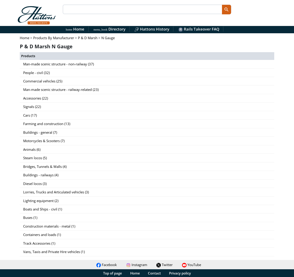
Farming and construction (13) (46, 123)
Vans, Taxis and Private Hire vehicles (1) (54, 251)
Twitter (164, 264)
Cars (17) (30, 115)
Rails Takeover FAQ (198, 29)
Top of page (112, 273)
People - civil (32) (36, 72)
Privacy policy (180, 273)
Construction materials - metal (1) (49, 226)
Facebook (106, 264)
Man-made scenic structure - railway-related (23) (61, 89)
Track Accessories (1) (39, 243)
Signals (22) (32, 106)
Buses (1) (30, 217)
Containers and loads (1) (42, 234)
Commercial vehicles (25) (42, 81)
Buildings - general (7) (40, 132)
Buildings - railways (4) (40, 175)
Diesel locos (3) (35, 183)
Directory (109, 29)
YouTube (191, 264)
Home (75, 29)
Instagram (136, 264)
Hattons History (152, 29)
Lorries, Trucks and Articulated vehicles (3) (56, 192)
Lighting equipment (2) (40, 200)
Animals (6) (31, 149)
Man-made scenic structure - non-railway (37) (58, 64)
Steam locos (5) (35, 158)
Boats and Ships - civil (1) (42, 209)
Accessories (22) (35, 98)
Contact (154, 273)
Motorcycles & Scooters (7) (44, 140)
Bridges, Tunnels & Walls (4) (45, 166)
